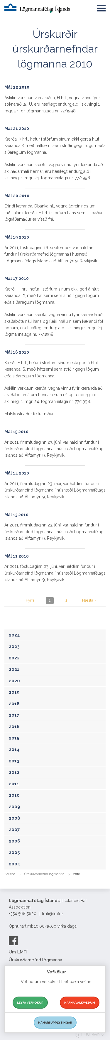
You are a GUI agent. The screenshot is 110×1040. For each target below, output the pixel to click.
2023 (14, 646)
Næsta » (89, 600)
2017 (14, 715)
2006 (14, 841)
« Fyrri (28, 600)
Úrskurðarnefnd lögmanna (44, 874)
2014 (14, 749)
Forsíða (9, 874)
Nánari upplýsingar (55, 1022)
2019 (14, 692)
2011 (14, 783)
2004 (14, 864)
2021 (14, 669)
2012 (14, 772)
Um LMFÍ (18, 952)
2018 (14, 703)
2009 (14, 806)
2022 (14, 658)
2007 (14, 829)
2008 (14, 818)
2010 (14, 795)
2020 (14, 680)
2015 (14, 738)
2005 (14, 852)
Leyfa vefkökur (30, 1002)
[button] (101, 7)
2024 (14, 635)
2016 (14, 726)
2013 (14, 761)
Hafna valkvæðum (79, 1002)
